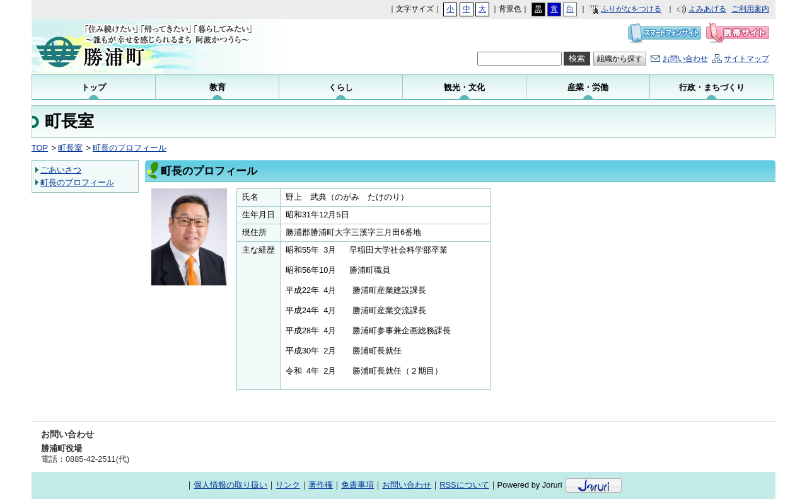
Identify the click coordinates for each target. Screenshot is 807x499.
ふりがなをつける (631, 8)
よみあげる (707, 8)
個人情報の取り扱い (230, 485)
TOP (40, 147)
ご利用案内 (750, 8)
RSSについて (464, 485)
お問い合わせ (685, 58)
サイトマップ (746, 58)
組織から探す (619, 58)
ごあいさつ (60, 170)
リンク (288, 485)
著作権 (320, 485)
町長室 (70, 147)
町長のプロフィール (129, 147)
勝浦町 (158, 46)
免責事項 (357, 485)
